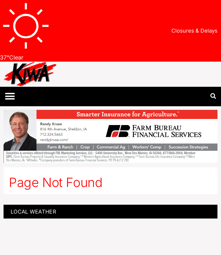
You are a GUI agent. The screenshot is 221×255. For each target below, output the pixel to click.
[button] (10, 96)
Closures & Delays (194, 30)
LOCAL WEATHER (33, 211)
